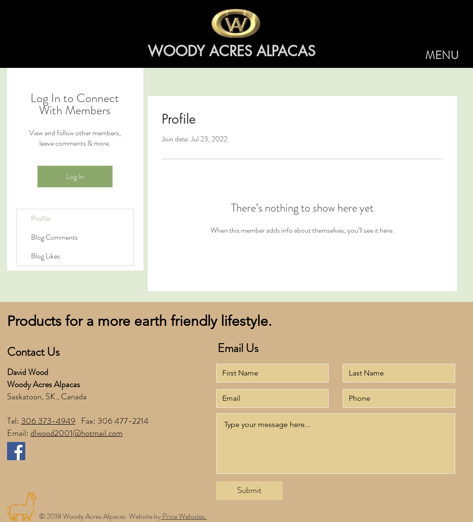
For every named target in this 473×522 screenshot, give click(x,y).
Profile (40, 218)
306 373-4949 (48, 421)
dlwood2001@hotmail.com (76, 433)
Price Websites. (184, 516)
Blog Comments (54, 237)
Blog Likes (45, 255)
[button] (441, 56)
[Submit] (249, 490)
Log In (75, 176)
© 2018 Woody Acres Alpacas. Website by (100, 516)
